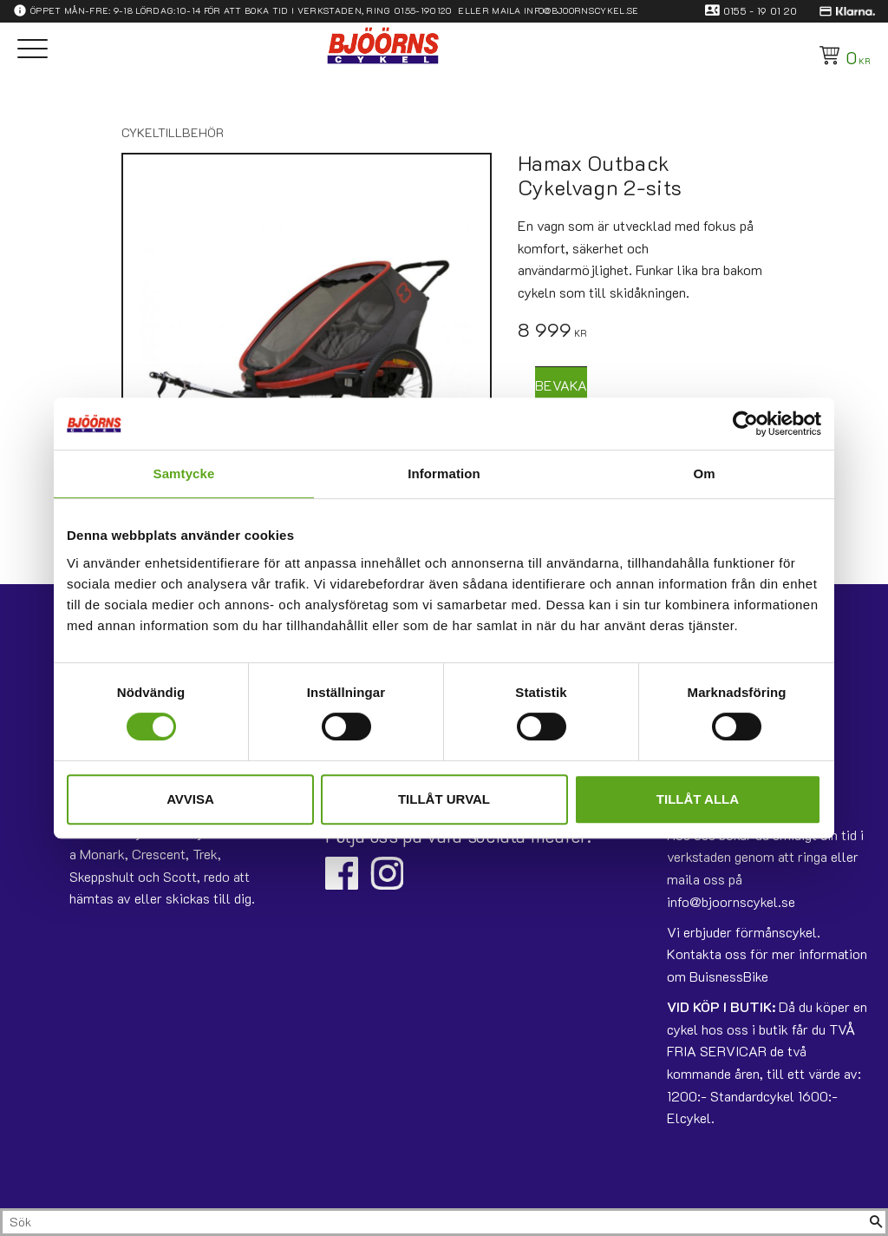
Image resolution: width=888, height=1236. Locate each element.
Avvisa (190, 799)
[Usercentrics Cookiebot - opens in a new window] (745, 424)
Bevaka (561, 385)
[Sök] (875, 1222)
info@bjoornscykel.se (581, 10)
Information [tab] (444, 473)
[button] (32, 50)
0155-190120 (423, 10)
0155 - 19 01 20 (760, 10)
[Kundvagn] (842, 55)
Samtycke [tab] (184, 473)
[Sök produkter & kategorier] (434, 1222)
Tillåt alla (697, 799)
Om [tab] (704, 473)
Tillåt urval (444, 799)
